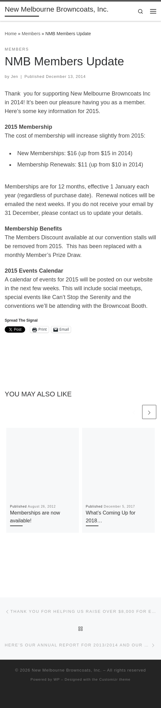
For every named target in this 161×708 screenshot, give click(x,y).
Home (11, 33)
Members (31, 33)
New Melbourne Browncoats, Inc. (67, 670)
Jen (14, 76)
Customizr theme (114, 679)
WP (56, 679)
